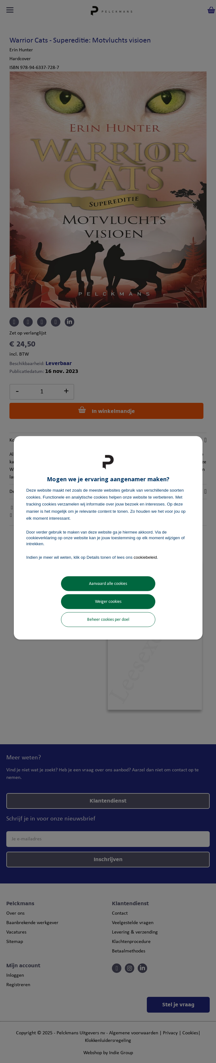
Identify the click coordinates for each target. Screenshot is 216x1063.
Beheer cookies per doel (108, 619)
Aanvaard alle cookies (108, 583)
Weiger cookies (108, 601)
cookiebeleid (145, 557)
